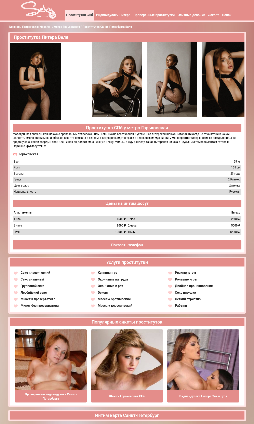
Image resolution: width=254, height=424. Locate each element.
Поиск (226, 15)
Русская (234, 191)
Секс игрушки (185, 293)
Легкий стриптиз (188, 299)
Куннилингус (107, 273)
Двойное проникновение (194, 286)
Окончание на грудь (113, 279)
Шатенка (234, 185)
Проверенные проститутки (154, 15)
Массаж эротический (114, 299)
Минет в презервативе (38, 299)
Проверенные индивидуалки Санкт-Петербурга (51, 396)
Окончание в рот (110, 286)
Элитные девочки (191, 15)
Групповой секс (32, 286)
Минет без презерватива (40, 305)
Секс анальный (32, 279)
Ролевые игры (186, 279)
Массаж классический (115, 305)
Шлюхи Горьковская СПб (127, 396)
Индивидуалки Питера (113, 15)
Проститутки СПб (79, 15)
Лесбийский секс (34, 293)
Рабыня (181, 305)
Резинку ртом (185, 273)
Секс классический (35, 273)
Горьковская (28, 154)
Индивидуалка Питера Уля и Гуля (203, 396)
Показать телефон (127, 245)
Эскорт (213, 15)
